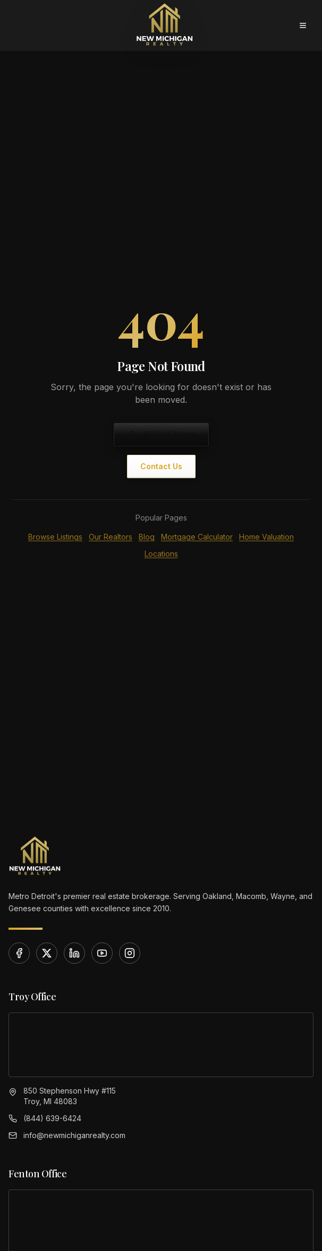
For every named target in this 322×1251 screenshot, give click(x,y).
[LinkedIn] (74, 953)
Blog (147, 536)
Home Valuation (266, 536)
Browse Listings (55, 536)
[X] (46, 953)
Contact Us (161, 466)
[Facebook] (19, 953)
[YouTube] (102, 953)
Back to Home (161, 434)
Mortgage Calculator (197, 536)
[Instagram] (129, 953)
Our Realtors (110, 536)
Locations (161, 553)
